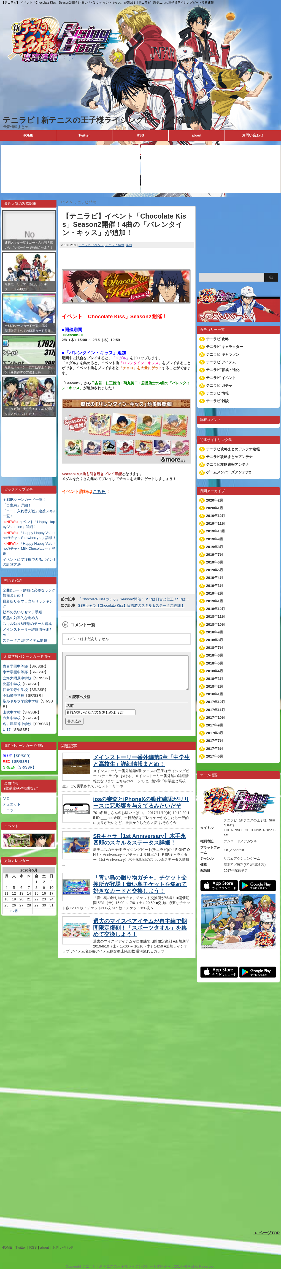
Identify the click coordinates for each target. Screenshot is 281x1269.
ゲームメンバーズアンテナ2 (228, 472)
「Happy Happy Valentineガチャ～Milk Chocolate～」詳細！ (29, 548)
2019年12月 (215, 516)
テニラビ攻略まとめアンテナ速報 (233, 449)
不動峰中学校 (13, 695)
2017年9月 (214, 725)
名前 (70, 712)
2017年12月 (215, 702)
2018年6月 (214, 655)
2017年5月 (214, 756)
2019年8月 (214, 547)
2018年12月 (215, 609)
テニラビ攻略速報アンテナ (227, 464)
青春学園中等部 (15, 666)
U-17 (6, 730)
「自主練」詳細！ (17, 505)
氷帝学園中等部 (15, 672)
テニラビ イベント (91, 245)
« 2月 (14, 911)
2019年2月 (214, 593)
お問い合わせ (252, 135)
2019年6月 (214, 562)
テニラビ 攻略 (217, 339)
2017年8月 (214, 733)
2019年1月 (214, 601)
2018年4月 (214, 671)
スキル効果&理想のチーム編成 (27, 624)
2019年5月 (214, 570)
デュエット (12, 804)
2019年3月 (214, 586)
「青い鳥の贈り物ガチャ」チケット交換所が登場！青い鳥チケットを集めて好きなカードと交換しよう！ (140, 890)
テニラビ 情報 (114, 245)
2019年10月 (215, 531)
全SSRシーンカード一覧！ (24, 499)
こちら (99, 491)
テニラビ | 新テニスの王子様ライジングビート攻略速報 (100, 120)
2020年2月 (214, 500)
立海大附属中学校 (17, 678)
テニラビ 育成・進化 (222, 370)
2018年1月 (214, 694)
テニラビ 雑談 (217, 401)
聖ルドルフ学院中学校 (21, 701)
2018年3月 (214, 679)
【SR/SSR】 (18, 756)
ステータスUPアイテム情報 (25, 640)
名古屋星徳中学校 (17, 724)
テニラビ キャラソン (222, 354)
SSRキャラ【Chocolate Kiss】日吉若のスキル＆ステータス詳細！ (131, 605)
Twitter (84, 135)
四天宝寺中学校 (15, 690)
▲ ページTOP (266, 1232)
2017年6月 (214, 749)
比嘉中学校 (12, 684)
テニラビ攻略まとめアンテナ (229, 457)
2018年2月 (214, 686)
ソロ (6, 798)
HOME (28, 135)
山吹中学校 (12, 712)
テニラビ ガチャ (219, 385)
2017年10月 (215, 717)
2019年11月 (215, 523)
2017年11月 (215, 710)
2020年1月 (214, 508)
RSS (140, 135)
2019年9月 (214, 539)
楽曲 (129, 245)
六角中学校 (12, 718)
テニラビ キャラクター (224, 347)
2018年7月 (214, 648)
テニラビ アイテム (221, 362)
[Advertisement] (28, 442)
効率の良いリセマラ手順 (22, 612)
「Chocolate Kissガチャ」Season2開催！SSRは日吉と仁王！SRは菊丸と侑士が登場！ (148, 599)
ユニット (10, 810)
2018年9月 (214, 632)
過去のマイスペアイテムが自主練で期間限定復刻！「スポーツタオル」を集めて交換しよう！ (140, 934)
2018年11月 (215, 616)
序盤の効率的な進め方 (21, 618)
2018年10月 (215, 624)
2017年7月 (214, 741)
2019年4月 (214, 578)
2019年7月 (214, 554)
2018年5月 (214, 663)
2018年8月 (214, 640)
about (196, 135)
